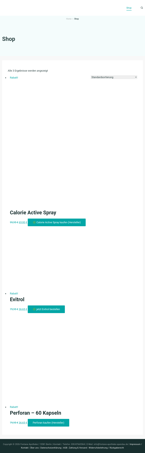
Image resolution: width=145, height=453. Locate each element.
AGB (65, 448)
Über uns (34, 448)
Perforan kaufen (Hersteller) (48, 422)
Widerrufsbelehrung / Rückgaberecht (106, 448)
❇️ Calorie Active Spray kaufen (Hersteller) (57, 222)
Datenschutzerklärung (50, 448)
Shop (129, 8)
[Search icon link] (141, 7)
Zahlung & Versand (78, 448)
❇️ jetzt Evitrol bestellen (46, 309)
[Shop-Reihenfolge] (114, 77)
